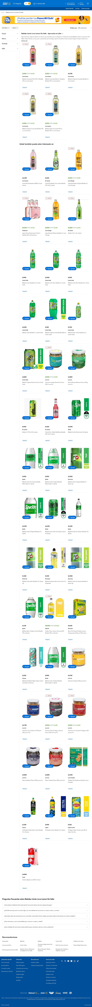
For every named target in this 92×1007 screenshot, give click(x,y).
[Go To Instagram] (71, 961)
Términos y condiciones (51, 965)
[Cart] (88, 3)
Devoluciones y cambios (7, 971)
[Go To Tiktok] (78, 961)
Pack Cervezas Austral (62, 945)
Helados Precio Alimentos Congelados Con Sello (27, 949)
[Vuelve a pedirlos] (70, 3)
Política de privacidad (51, 968)
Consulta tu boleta (5, 968)
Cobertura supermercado (37, 965)
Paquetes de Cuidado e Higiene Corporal (62, 949)
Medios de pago (20, 962)
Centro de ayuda (85, 8)
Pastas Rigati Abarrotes (80, 945)
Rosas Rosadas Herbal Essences (44, 949)
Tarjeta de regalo (20, 974)
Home (2, 12)
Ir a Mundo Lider (39, 3)
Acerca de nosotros (50, 962)
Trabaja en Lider (49, 974)
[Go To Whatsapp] (75, 961)
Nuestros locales (35, 962)
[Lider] (46, 20)
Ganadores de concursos (22, 968)
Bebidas (22, 941)
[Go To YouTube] (68, 961)
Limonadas (5, 941)
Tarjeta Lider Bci (69, 8)
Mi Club (77, 8)
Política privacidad (5, 1005)
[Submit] (29, 3)
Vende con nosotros (51, 977)
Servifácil (18, 980)
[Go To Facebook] (65, 961)
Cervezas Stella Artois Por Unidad (45, 945)
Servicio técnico (5, 965)
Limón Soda (23, 945)
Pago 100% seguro (20, 965)
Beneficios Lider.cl (20, 971)
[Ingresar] (80, 3)
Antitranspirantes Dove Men (10, 950)
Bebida (40, 941)
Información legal (50, 971)
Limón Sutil (59, 941)
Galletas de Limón (78, 941)
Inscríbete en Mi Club (51, 983)
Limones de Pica (6, 945)
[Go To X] (62, 961)
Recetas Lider (19, 977)
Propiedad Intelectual (51, 980)
